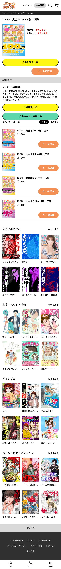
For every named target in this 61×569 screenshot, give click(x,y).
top (4, 13)
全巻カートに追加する (30, 116)
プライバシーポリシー (17, 546)
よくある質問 (17, 540)
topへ (31, 527)
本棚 (51, 566)
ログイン (27, 5)
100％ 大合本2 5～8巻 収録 (33, 154)
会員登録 (40, 5)
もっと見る (53, 229)
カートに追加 (45, 71)
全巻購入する (30, 107)
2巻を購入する (30, 62)
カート (30, 566)
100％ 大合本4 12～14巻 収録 (34, 201)
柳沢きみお (40, 30)
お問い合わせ (36, 546)
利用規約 (30, 540)
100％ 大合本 (26, 13)
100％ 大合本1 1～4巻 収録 (32, 130)
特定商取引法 (44, 540)
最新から (55, 122)
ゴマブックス (41, 33)
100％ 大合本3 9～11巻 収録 (33, 177)
